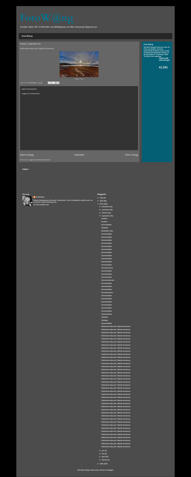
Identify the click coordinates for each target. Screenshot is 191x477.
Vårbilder (104, 228)
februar (105, 460)
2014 (102, 198)
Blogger (110, 470)
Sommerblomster (107, 280)
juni (103, 450)
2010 (102, 464)
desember (106, 206)
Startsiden (79, 155)
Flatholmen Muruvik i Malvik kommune (115, 326)
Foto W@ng (27, 36)
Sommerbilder (106, 234)
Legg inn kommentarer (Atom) (39, 160)
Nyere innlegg (27, 155)
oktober (105, 213)
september (106, 216)
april (103, 457)
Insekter (104, 218)
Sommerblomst (107, 268)
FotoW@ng (46, 17)
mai (103, 453)
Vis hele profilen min (41, 205)
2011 (102, 204)
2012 (102, 201)
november (106, 210)
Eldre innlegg (131, 155)
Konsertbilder (106, 225)
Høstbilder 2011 (107, 231)
